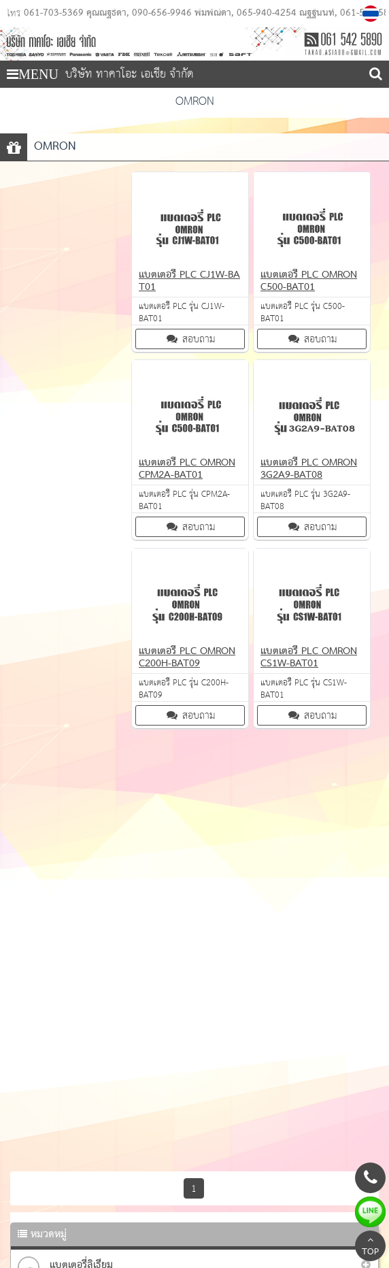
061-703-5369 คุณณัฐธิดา (75, 13)
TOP (370, 1248)
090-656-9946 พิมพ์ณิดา (181, 13)
